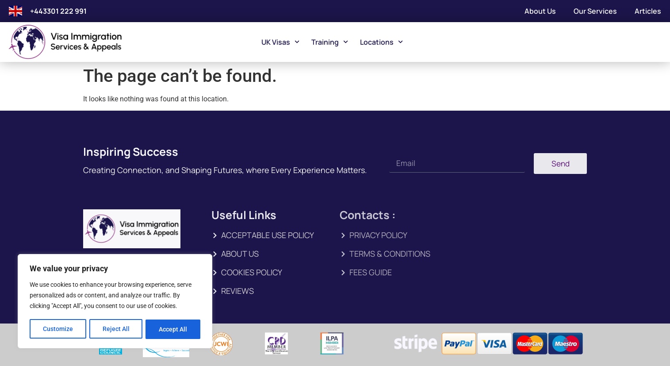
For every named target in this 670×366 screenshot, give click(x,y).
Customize (58, 329)
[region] (115, 301)
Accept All (173, 329)
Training (329, 42)
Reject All (116, 329)
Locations (381, 42)
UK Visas (280, 42)
